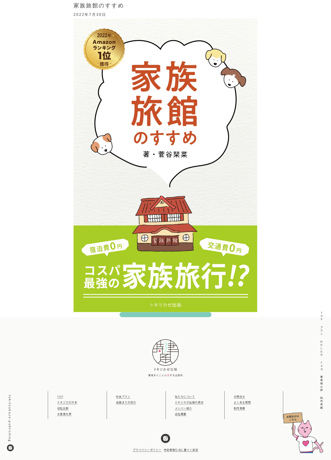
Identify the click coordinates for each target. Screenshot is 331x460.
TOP (321, 316)
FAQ (321, 366)
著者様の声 (321, 383)
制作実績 (321, 402)
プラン (321, 331)
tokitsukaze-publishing (10, 423)
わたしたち (321, 348)
